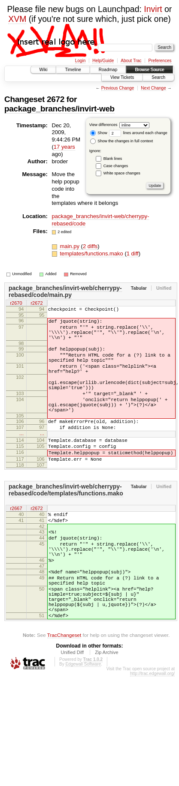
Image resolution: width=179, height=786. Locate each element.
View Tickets (122, 77)
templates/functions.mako (92, 253)
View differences (103, 125)
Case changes (115, 166)
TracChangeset (64, 690)
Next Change (153, 88)
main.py (70, 246)
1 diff (133, 253)
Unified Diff (72, 707)
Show (98, 133)
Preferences (160, 60)
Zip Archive (106, 707)
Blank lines (112, 158)
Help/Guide (103, 60)
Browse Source (149, 69)
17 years (64, 147)
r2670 (16, 303)
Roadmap (108, 69)
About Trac (131, 60)
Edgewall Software (83, 719)
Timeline (73, 69)
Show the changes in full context (121, 141)
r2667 (16, 541)
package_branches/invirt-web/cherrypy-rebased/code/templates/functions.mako (66, 522)
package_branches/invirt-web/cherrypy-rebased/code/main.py (65, 291)
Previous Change (117, 88)
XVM (17, 19)
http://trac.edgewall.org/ (152, 728)
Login (80, 60)
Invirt (153, 9)
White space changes (121, 173)
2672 (55, 99)
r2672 (36, 303)
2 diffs (90, 246)
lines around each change (138, 133)
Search (158, 77)
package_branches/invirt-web (59, 108)
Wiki (43, 69)
